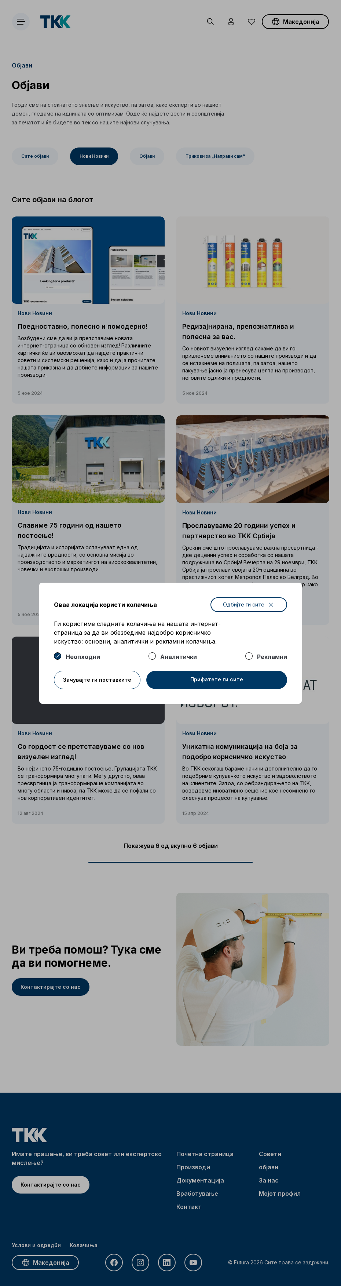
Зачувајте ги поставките (97, 680)
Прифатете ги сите (216, 679)
